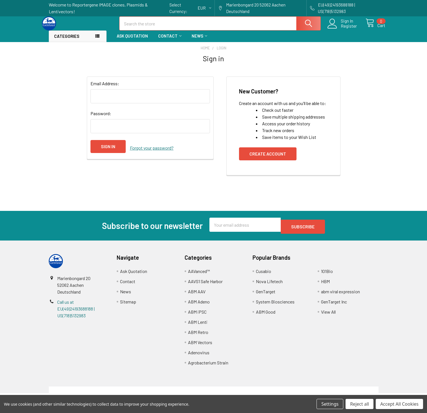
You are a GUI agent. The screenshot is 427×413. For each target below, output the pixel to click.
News (199, 40)
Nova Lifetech (269, 284)
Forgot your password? (152, 151)
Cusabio (263, 274)
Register (343, 29)
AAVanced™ (199, 274)
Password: (100, 118)
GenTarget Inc (334, 304)
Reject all (359, 404)
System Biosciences (275, 304)
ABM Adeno (199, 304)
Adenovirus (198, 355)
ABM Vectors (200, 345)
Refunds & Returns (254, 392)
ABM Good (265, 315)
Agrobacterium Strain (208, 365)
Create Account (267, 158)
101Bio (327, 274)
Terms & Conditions (89, 392)
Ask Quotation (132, 40)
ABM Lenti (197, 325)
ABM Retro (198, 335)
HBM (325, 284)
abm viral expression (340, 294)
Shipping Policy (172, 392)
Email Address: (104, 88)
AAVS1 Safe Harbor (205, 284)
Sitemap (128, 304)
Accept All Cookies (399, 404)
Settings (329, 404)
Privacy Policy (337, 392)
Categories (66, 41)
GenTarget (265, 294)
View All (328, 315)
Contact (170, 40)
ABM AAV (196, 294)
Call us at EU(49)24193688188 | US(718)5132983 (76, 311)
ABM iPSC (197, 315)
